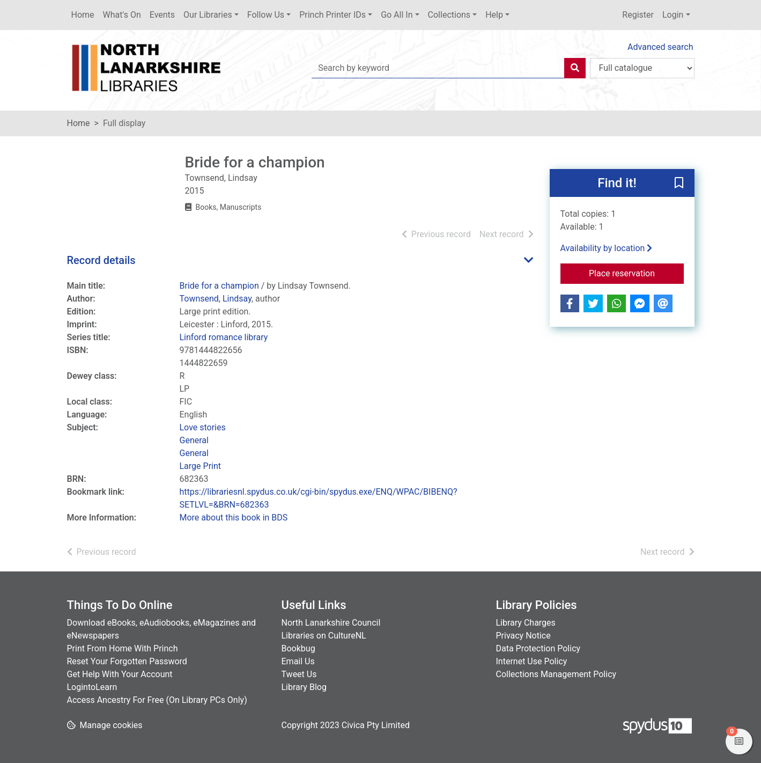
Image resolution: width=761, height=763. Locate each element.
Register (638, 15)
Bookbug (298, 648)
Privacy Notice (523, 635)
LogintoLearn (92, 687)
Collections (449, 15)
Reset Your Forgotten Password (127, 661)
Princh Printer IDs (332, 15)
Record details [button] (101, 260)
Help (494, 15)
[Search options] (642, 68)
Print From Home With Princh (122, 648)
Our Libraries (207, 15)
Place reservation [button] (636, 272)
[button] (679, 183)
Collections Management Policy (556, 674)
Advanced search (660, 47)
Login (672, 15)
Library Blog (304, 687)
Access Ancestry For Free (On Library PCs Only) (157, 700)
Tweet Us (299, 674)
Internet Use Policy (531, 661)
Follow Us (265, 15)
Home (82, 15)
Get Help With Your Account (120, 674)
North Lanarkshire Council (331, 623)
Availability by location (606, 248)
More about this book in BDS (234, 517)
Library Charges (526, 623)
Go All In (396, 15)
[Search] (575, 68)
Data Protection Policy (538, 648)
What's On (122, 15)
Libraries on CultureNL (324, 635)
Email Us (298, 661)
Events (162, 15)
